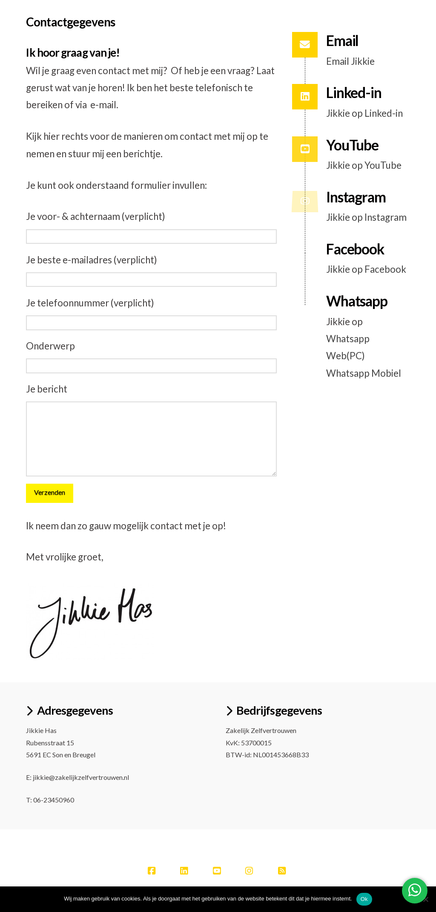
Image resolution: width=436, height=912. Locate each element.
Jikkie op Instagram (366, 217)
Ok (364, 899)
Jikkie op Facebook (366, 269)
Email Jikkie (350, 61)
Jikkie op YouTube (364, 165)
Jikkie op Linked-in (364, 113)
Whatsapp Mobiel (363, 373)
